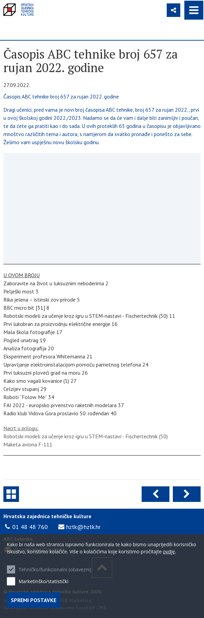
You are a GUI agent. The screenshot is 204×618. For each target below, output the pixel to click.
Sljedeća (187, 494)
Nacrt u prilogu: (21, 428)
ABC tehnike (11, 494)
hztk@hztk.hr (83, 527)
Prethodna (155, 494)
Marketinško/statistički (43, 581)
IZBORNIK (193, 10)
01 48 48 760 (30, 527)
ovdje (169, 551)
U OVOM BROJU (21, 275)
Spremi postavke (33, 600)
